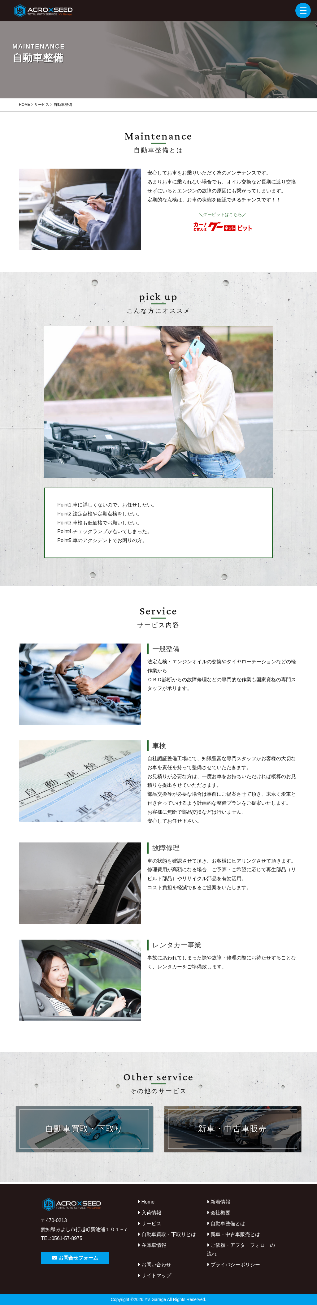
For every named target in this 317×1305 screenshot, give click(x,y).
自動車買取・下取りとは (166, 1234)
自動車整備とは (226, 1223)
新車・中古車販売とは (233, 1234)
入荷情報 (149, 1212)
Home (145, 1201)
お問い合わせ (154, 1264)
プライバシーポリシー (233, 1264)
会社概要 (218, 1212)
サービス (149, 1223)
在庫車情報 (151, 1245)
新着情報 (218, 1201)
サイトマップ (154, 1275)
